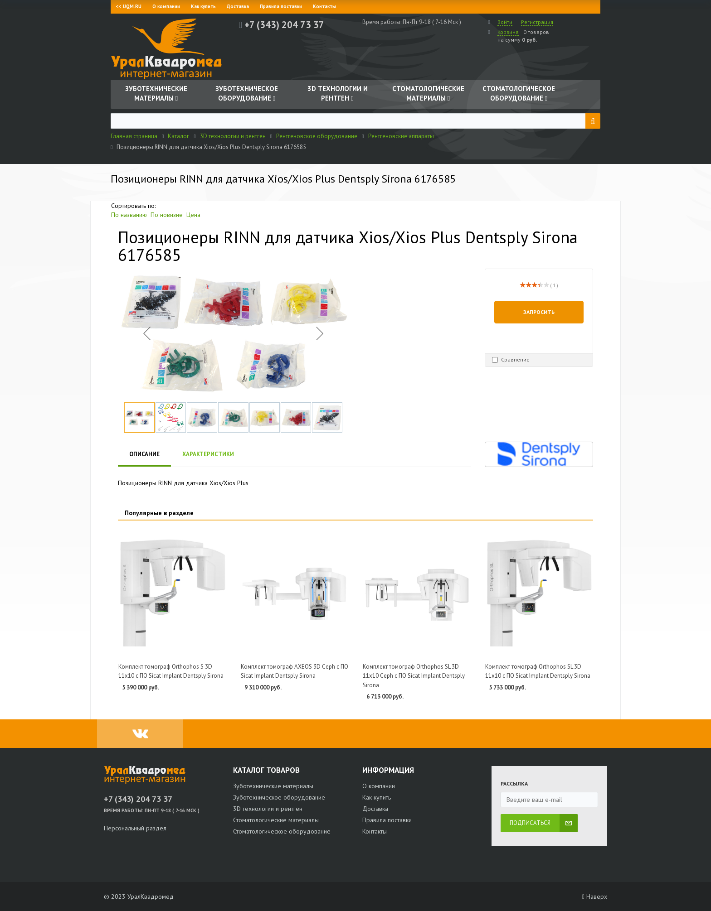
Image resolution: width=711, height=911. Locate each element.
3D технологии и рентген (267, 809)
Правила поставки (281, 6)
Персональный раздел (135, 828)
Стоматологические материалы (276, 820)
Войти (504, 22)
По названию (129, 215)
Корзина (508, 32)
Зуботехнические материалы (273, 786)
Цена (193, 215)
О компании (166, 6)
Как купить (203, 6)
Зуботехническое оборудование (279, 797)
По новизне (167, 215)
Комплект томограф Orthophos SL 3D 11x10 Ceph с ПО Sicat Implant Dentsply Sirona (414, 676)
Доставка (238, 6)
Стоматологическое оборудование (282, 831)
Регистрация (537, 22)
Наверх (594, 896)
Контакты (324, 6)
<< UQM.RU (128, 6)
